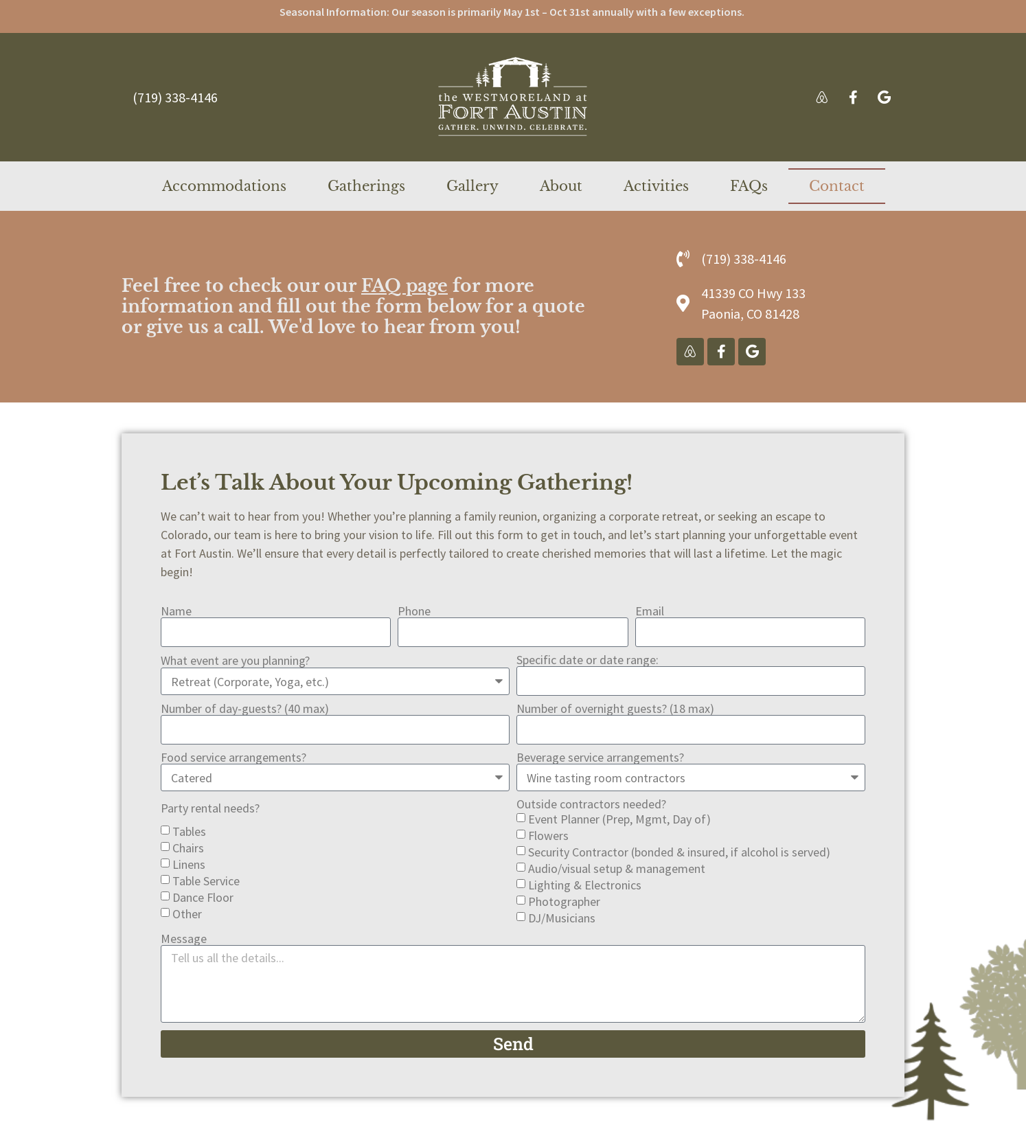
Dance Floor (202, 897)
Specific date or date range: (587, 660)
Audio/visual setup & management (616, 868)
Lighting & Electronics (584, 885)
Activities (656, 186)
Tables (189, 831)
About (561, 186)
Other (187, 914)
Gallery (472, 186)
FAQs (749, 186)
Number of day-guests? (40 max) (245, 709)
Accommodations (224, 186)
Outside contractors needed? (591, 804)
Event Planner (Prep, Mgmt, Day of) (619, 819)
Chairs (188, 848)
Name (176, 611)
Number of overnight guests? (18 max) (615, 709)
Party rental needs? (210, 808)
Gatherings (366, 186)
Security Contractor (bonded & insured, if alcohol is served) (679, 852)
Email (649, 611)
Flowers (548, 835)
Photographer (564, 901)
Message (184, 939)
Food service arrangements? (233, 757)
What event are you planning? (235, 661)
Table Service (206, 881)
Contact (837, 186)
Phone (414, 611)
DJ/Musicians (561, 918)
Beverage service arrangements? (600, 757)
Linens (188, 864)
